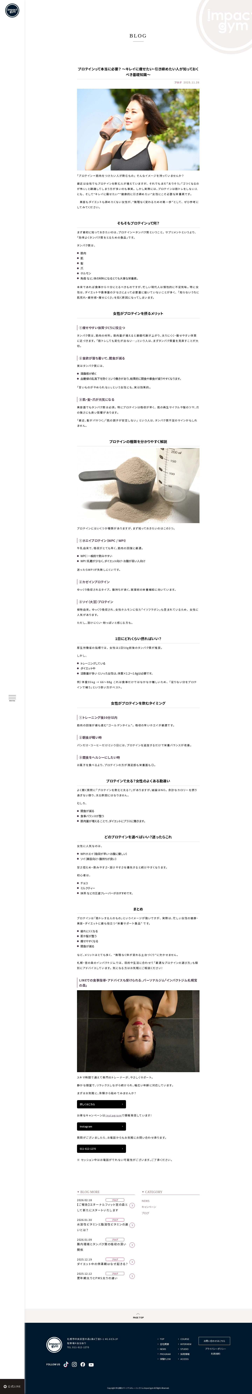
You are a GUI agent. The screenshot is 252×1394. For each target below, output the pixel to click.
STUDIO (184, 1349)
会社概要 (164, 1344)
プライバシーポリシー (215, 1348)
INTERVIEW (185, 1344)
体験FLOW (165, 1359)
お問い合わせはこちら (214, 1341)
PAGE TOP (138, 1317)
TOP (162, 1339)
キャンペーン (149, 1207)
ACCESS (184, 1359)
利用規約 (215, 1353)
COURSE (184, 1339)
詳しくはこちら (87, 1104)
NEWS (145, 1201)
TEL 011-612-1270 (78, 1347)
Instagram (114, 1115)
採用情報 (185, 1354)
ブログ (145, 1213)
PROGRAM (165, 1354)
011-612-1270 (88, 1148)
